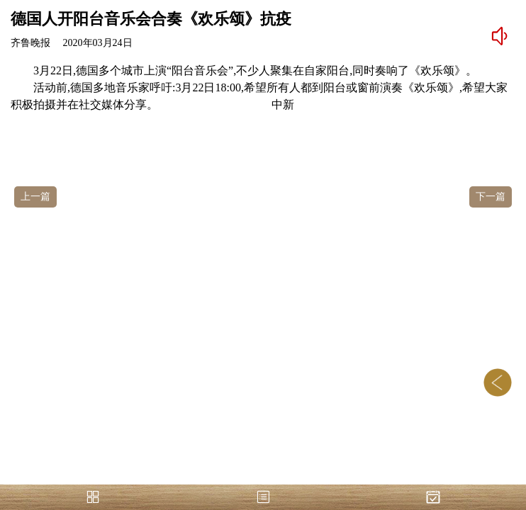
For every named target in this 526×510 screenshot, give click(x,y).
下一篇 (490, 196)
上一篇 (35, 196)
